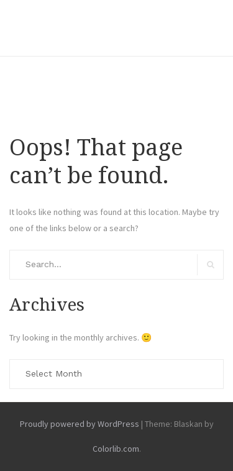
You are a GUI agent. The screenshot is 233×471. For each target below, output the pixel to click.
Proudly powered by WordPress (79, 423)
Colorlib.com (116, 448)
